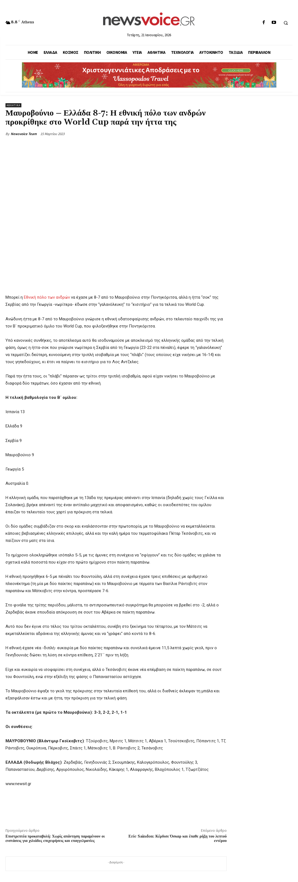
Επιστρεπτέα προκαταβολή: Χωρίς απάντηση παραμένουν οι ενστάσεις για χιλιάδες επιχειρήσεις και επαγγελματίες (55, 839)
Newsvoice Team (24, 133)
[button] (286, 23)
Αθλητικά (13, 105)
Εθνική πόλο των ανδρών (47, 297)
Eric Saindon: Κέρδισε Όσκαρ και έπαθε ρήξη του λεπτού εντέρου (177, 839)
